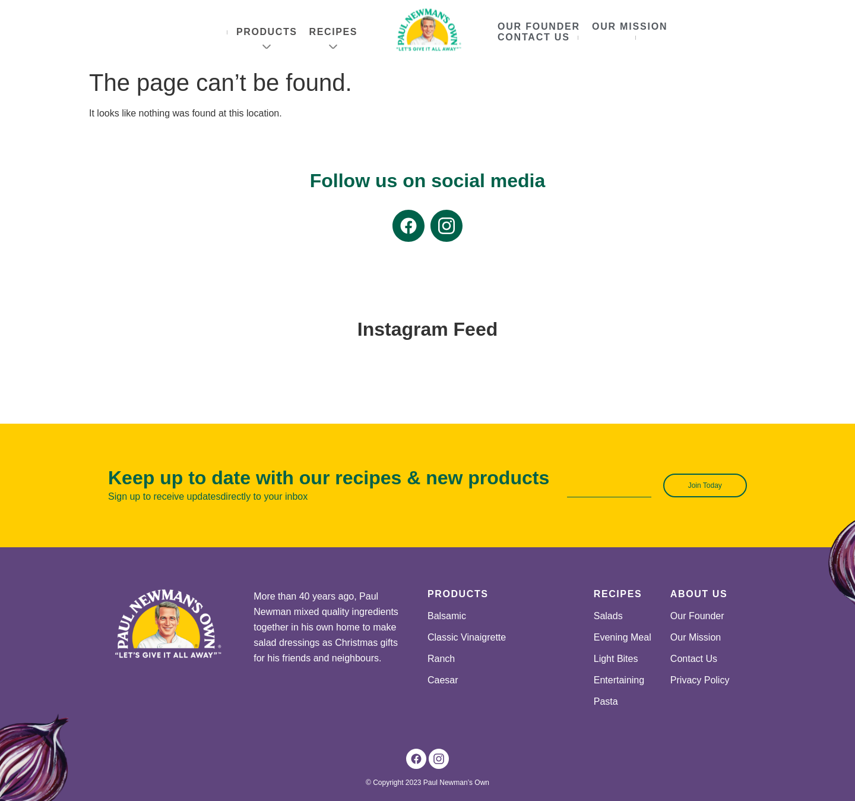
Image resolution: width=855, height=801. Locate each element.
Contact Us (534, 37)
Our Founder (539, 26)
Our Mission (629, 26)
